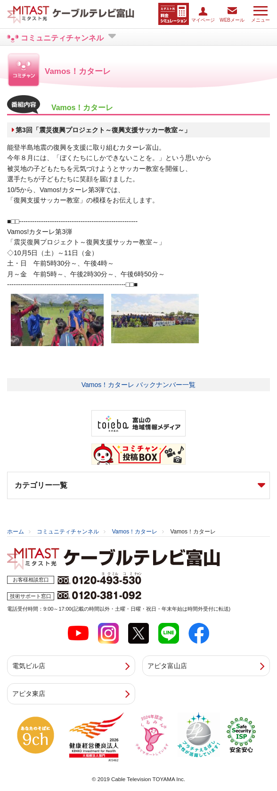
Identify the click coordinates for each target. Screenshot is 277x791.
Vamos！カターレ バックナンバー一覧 (138, 384)
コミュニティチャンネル (68, 531)
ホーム (15, 531)
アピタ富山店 (167, 666)
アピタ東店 (28, 693)
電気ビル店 (28, 666)
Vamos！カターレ (134, 531)
